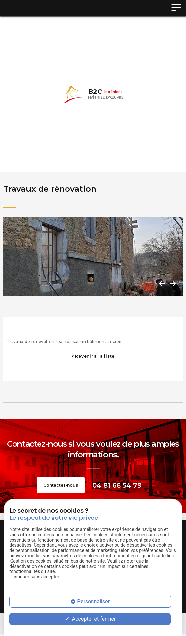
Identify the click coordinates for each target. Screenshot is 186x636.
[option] (93, 256)
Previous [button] (161, 284)
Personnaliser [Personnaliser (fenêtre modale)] (93, 601)
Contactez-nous (60, 485)
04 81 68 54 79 (117, 485)
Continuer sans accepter (34, 576)
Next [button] (172, 284)
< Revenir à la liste (93, 356)
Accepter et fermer (90, 619)
